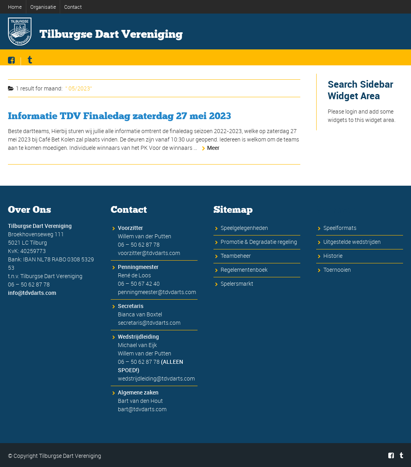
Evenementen (373, 71)
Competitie (279, 71)
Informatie (180, 71)
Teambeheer (236, 255)
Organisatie (43, 6)
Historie (324, 71)
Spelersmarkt (237, 283)
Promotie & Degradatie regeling (259, 241)
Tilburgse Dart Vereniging (111, 34)
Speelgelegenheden (244, 228)
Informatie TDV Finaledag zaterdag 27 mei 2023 (119, 116)
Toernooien (337, 269)
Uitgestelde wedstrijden (352, 241)
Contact (73, 6)
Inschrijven (229, 71)
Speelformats (339, 228)
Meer (213, 147)
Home (15, 6)
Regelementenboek (244, 269)
